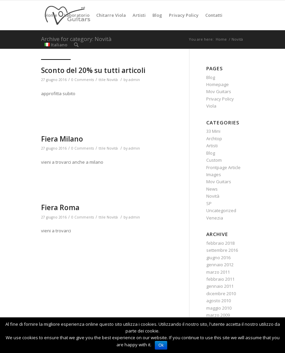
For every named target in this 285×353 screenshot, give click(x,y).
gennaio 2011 (220, 286)
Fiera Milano (62, 139)
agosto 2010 (218, 301)
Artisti (212, 146)
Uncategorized (221, 210)
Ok (161, 345)
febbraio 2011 (220, 279)
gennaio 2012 (220, 265)
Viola (211, 106)
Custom (214, 160)
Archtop (214, 138)
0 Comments (82, 79)
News (212, 189)
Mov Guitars (218, 91)
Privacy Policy (220, 99)
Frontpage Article (223, 167)
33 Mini (213, 131)
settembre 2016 (222, 250)
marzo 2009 (218, 315)
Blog (210, 77)
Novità (112, 79)
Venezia (214, 218)
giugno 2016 (218, 257)
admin (134, 79)
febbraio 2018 (220, 243)
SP (209, 203)
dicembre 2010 (221, 293)
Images (213, 174)
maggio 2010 (218, 308)
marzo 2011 (218, 272)
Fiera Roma (60, 207)
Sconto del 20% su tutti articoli (93, 70)
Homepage (217, 84)
